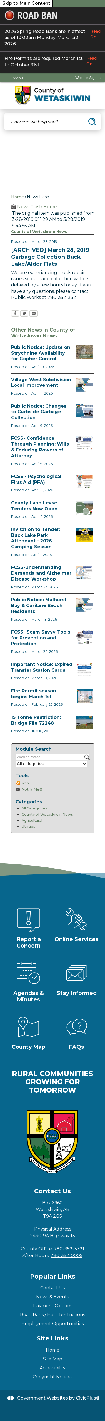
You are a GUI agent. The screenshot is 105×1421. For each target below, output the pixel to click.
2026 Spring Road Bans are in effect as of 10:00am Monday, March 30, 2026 (52, 37)
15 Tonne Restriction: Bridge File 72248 (36, 720)
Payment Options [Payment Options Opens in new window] (52, 1305)
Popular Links (52, 1276)
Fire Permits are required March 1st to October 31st (52, 61)
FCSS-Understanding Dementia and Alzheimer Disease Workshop (41, 573)
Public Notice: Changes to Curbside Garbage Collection (38, 411)
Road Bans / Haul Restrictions (52, 1314)
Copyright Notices (52, 1376)
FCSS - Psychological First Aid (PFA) (36, 479)
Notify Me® (32, 789)
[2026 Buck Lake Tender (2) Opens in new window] (84, 534)
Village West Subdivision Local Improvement (41, 382)
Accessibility (53, 1368)
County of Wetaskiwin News (47, 814)
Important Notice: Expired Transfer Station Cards (41, 667)
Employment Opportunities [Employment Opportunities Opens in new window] (53, 1323)
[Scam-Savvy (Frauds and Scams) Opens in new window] (84, 637)
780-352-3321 (69, 1248)
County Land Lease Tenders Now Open (34, 505)
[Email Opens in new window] (33, 314)
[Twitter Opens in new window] (24, 314)
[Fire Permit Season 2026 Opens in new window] (84, 696)
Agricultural (32, 820)
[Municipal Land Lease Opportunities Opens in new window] (84, 508)
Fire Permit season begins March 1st (33, 693)
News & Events (52, 1296)
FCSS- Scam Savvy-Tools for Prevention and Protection (40, 637)
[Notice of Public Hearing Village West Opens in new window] (84, 385)
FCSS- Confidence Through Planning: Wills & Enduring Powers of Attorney (40, 447)
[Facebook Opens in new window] (15, 314)
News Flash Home (37, 206)
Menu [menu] (18, 78)
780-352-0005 (66, 1255)
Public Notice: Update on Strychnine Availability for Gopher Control (40, 353)
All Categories (34, 808)
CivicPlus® (88, 1398)
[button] (92, 121)
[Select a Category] (51, 764)
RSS (25, 783)
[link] (88, 78)
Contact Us (52, 1287)
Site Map (52, 1359)
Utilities (28, 826)
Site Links (52, 1338)
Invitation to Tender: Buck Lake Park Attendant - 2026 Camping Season (35, 538)
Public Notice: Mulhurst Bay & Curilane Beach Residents (38, 605)
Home (17, 196)
